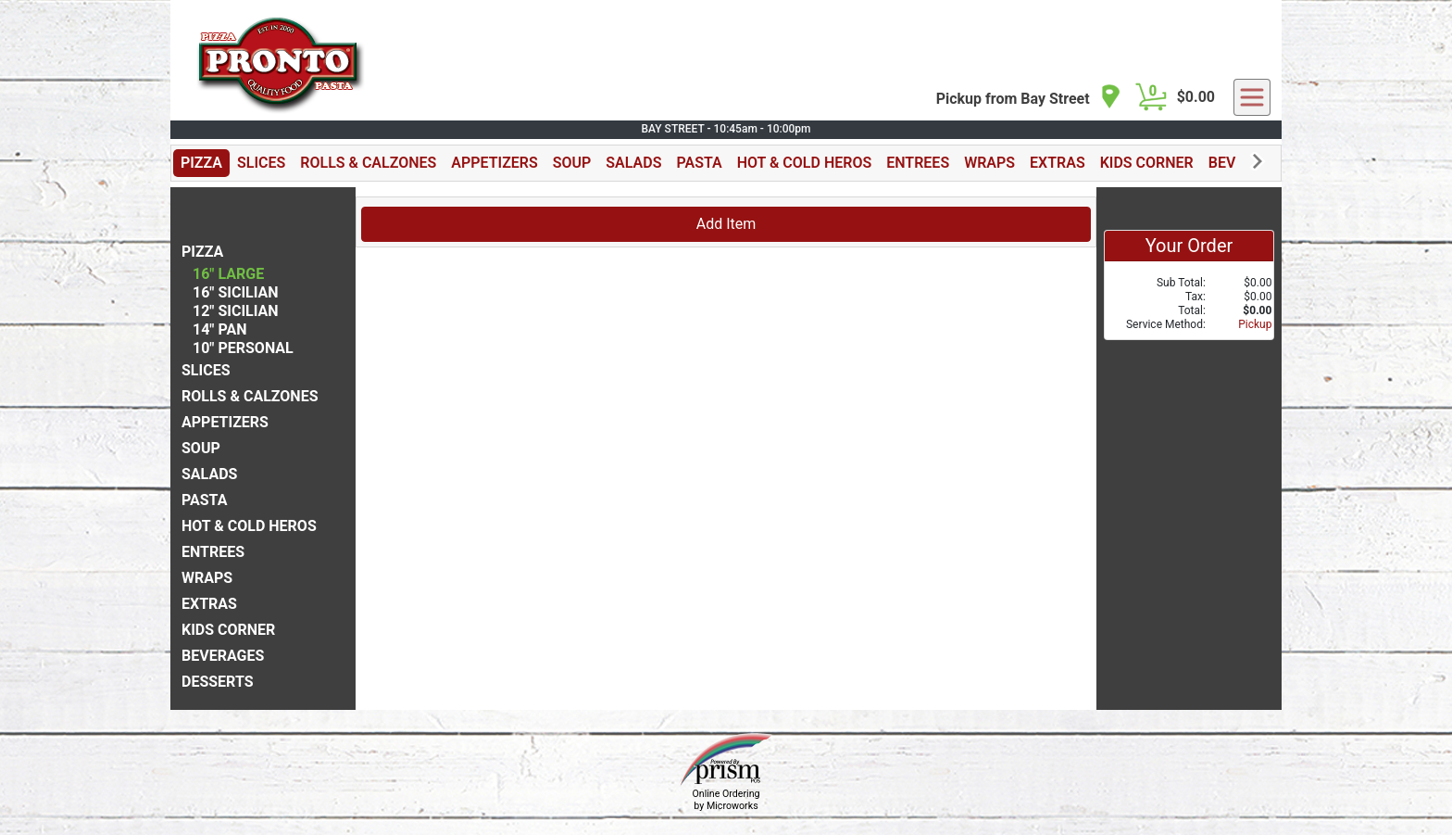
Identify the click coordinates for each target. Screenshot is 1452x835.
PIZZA (201, 162)
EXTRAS (1057, 162)
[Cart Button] (1151, 97)
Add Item (726, 224)
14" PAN (220, 329)
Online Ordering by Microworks (725, 800)
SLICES (261, 162)
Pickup (1254, 324)
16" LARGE (228, 274)
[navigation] (1029, 97)
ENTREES (917, 162)
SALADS (633, 162)
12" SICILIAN (236, 311)
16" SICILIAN (236, 292)
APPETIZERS (494, 162)
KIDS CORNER (1147, 162)
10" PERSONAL (243, 348)
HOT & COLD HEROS (804, 162)
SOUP (572, 162)
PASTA (698, 162)
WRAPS (989, 162)
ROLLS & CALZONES (368, 162)
